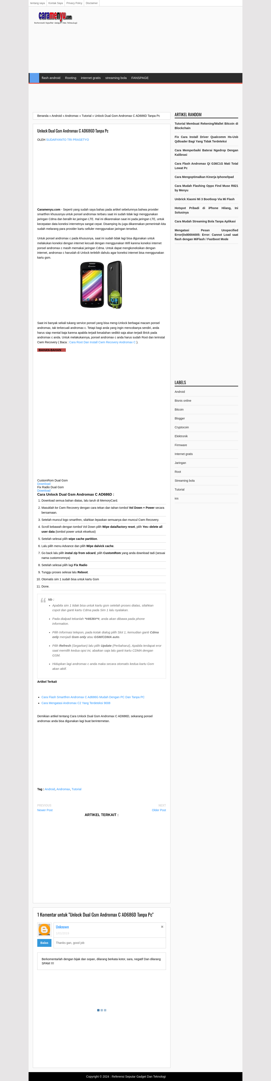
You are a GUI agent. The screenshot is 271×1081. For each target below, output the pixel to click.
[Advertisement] (161, 40)
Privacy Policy (74, 3)
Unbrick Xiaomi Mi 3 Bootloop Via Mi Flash (205, 199)
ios (176, 498)
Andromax (63, 789)
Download (43, 483)
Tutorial (76, 789)
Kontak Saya (55, 3)
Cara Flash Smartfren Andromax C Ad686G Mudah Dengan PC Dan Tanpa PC (93, 697)
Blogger (180, 418)
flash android (51, 78)
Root (178, 471)
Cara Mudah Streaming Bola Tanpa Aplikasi (205, 221)
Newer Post (45, 810)
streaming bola (116, 78)
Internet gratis (184, 454)
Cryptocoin (182, 427)
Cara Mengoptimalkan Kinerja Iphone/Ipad (204, 177)
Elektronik (181, 436)
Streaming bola (185, 480)
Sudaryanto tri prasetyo (67, 139)
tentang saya (37, 3)
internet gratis (91, 78)
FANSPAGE (140, 78)
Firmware (181, 445)
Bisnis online (183, 400)
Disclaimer (92, 3)
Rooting (70, 78)
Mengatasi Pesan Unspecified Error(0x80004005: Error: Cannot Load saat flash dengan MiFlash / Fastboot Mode (206, 235)
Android (50, 789)
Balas (44, 942)
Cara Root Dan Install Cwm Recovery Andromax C (102, 342)
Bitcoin (179, 409)
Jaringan (180, 463)
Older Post (159, 810)
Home (34, 78)
